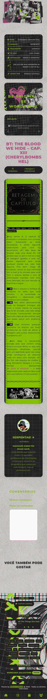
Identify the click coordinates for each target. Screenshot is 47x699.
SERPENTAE (29, 171)
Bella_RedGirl (25, 649)
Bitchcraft (24, 654)
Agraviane (29, 641)
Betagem (30, 169)
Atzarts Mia (33, 645)
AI (7, 641)
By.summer (23, 658)
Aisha (39, 641)
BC (15, 649)
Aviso (9, 649)
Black (34, 654)
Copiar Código (24, 604)
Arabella (12, 645)
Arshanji (22, 645)
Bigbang (14, 654)
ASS (12, 641)
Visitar (36, 673)
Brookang (12, 658)
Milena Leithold (16, 687)
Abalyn (19, 641)
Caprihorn (35, 658)
